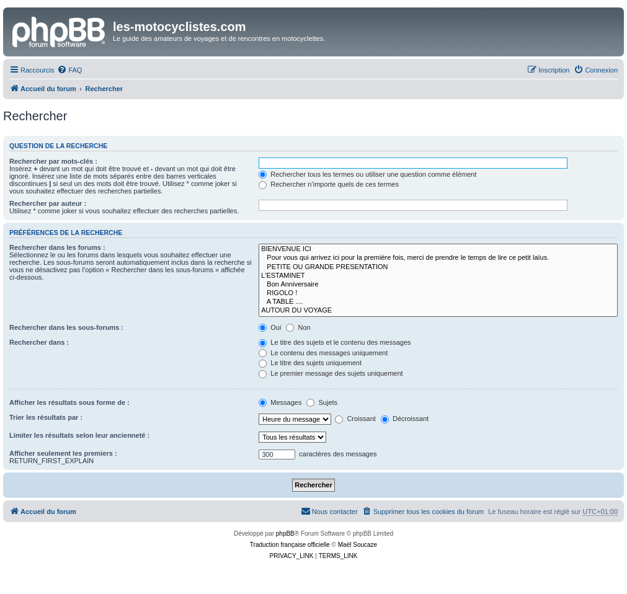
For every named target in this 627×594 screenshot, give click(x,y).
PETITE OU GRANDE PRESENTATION (438, 267)
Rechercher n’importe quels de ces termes (329, 184)
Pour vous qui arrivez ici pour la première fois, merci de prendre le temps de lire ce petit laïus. (438, 258)
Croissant (355, 418)
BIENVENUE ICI (438, 249)
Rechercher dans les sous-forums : (66, 327)
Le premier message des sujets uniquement (330, 373)
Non (298, 327)
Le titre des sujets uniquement (310, 362)
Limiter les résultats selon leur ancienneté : (79, 435)
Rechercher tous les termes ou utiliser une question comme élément (367, 174)
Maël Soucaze (357, 544)
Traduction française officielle (290, 544)
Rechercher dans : (39, 342)
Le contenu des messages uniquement (323, 353)
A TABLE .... (438, 302)
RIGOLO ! (438, 293)
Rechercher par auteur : (47, 203)
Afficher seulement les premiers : (63, 453)
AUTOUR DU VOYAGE (438, 310)
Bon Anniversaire (438, 284)
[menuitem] (69, 70)
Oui (270, 327)
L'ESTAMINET (438, 276)
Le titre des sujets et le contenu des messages (335, 342)
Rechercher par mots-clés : (53, 161)
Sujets (321, 402)
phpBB (285, 533)
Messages (280, 402)
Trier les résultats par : (45, 417)
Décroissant (405, 418)
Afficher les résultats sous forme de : (69, 402)
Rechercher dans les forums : (57, 247)
